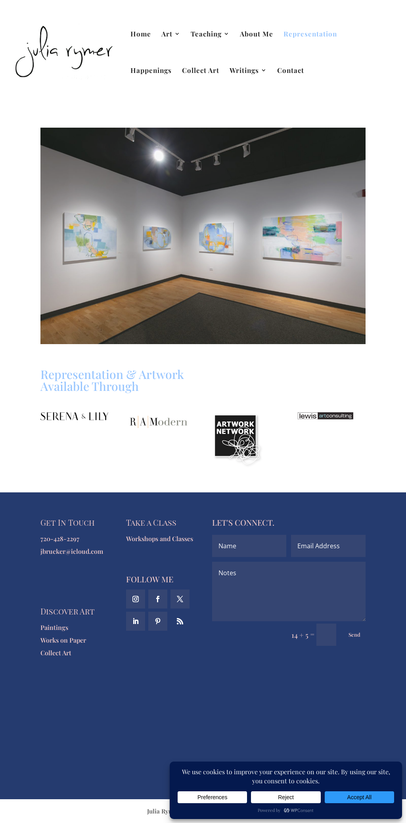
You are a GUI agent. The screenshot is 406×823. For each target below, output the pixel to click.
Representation (310, 34)
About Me (256, 34)
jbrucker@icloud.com (71, 551)
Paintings (54, 627)
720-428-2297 (59, 538)
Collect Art (200, 71)
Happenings (151, 71)
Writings (244, 71)
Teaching (206, 34)
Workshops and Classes (159, 538)
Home (140, 34)
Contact (290, 71)
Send (354, 634)
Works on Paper (63, 640)
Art (166, 34)
